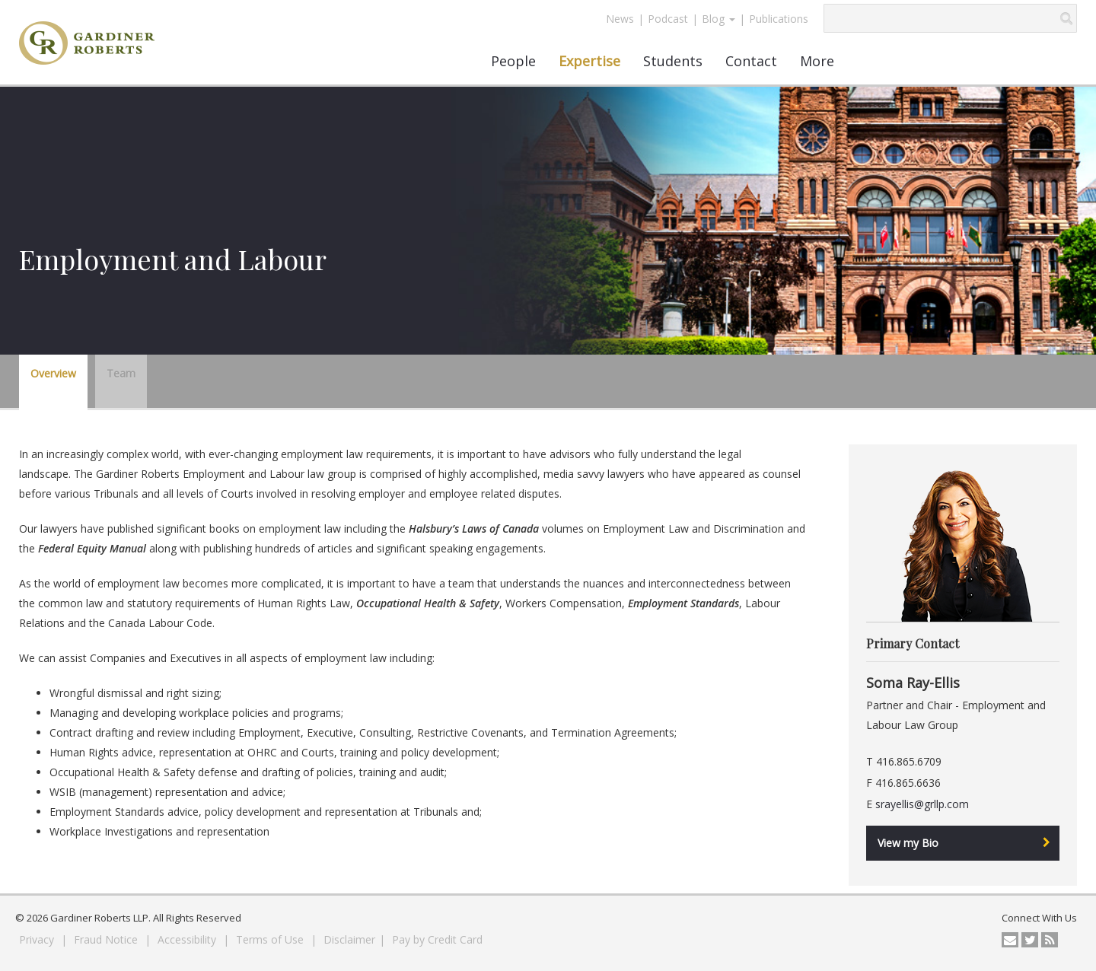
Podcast (668, 18)
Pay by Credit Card (437, 939)
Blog (718, 18)
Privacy (38, 939)
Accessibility (188, 939)
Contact (751, 61)
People (513, 61)
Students (673, 61)
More (817, 61)
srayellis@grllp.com (922, 804)
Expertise (589, 61)
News (620, 18)
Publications (778, 18)
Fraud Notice (107, 939)
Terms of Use (271, 939)
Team (121, 373)
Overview (53, 373)
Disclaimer (349, 939)
